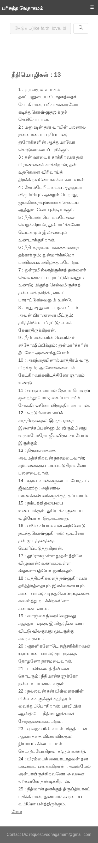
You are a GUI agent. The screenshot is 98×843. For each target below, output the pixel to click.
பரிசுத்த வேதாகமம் (22, 8)
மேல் (16, 811)
